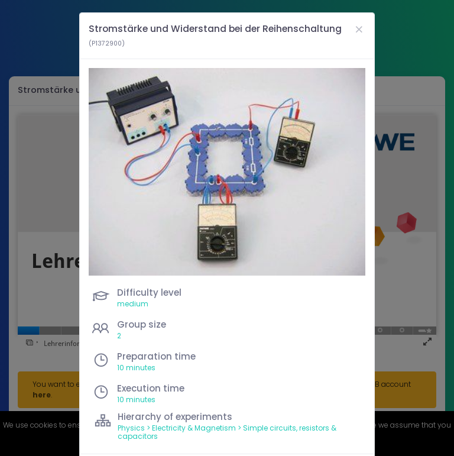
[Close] (358, 29)
